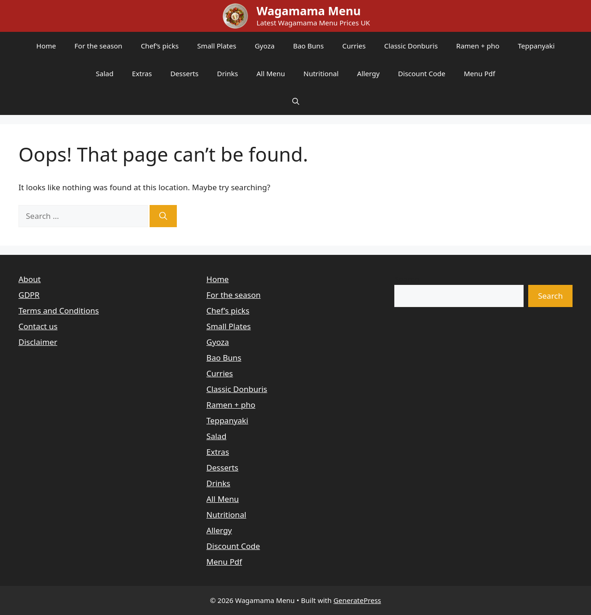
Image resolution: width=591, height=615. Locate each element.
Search (406, 279)
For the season (98, 45)
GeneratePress (357, 600)
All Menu (270, 73)
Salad (105, 73)
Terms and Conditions (58, 310)
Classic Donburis (411, 45)
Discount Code (421, 73)
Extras (142, 73)
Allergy (368, 73)
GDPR (29, 294)
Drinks (227, 73)
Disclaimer (37, 342)
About (29, 279)
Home (46, 45)
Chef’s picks (160, 45)
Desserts (184, 73)
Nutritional (320, 73)
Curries (354, 45)
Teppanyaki (536, 45)
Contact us (38, 326)
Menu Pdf (479, 73)
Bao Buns (308, 45)
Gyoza (265, 45)
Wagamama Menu (309, 10)
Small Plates (216, 45)
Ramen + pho (477, 45)
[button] (295, 101)
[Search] (163, 216)
